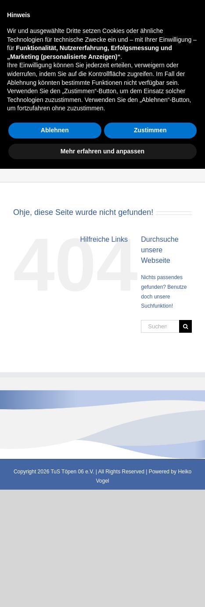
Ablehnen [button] (55, 568)
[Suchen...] (160, 326)
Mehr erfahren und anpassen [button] (102, 588)
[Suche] (185, 326)
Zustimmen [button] (150, 568)
